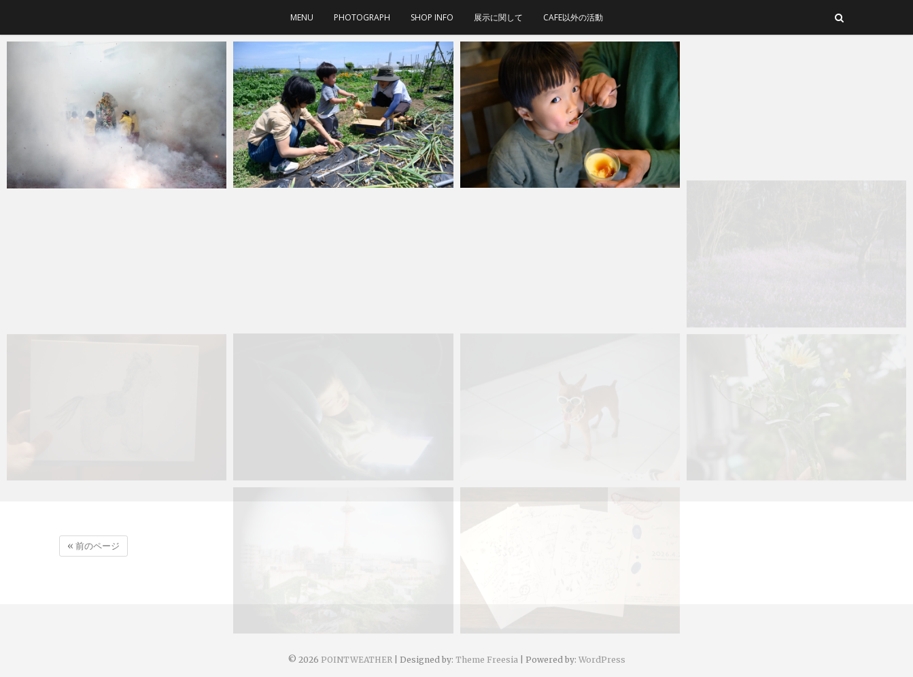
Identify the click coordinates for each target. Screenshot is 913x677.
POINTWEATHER (356, 660)
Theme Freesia (486, 660)
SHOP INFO (432, 17)
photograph (362, 17)
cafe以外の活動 (573, 17)
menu (301, 17)
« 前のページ (93, 546)
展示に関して (498, 17)
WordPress (602, 660)
